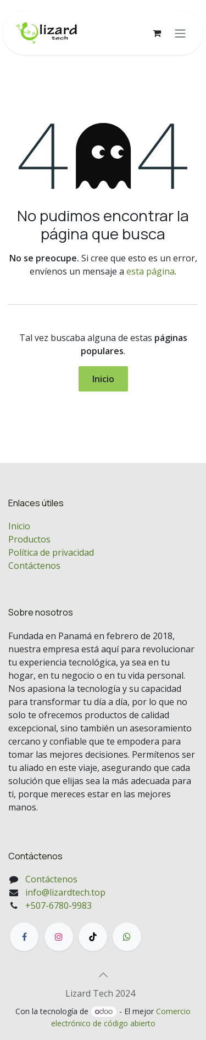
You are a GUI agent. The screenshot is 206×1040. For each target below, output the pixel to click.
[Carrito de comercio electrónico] (156, 32)
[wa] (127, 936)
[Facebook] (24, 936)
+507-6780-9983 (58, 905)
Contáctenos (34, 566)
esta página (150, 271)
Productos (29, 539)
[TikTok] (93, 936)
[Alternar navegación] (180, 33)
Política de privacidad (51, 552)
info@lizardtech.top (65, 892)
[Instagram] (58, 936)
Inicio (103, 379)
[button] (103, 974)
